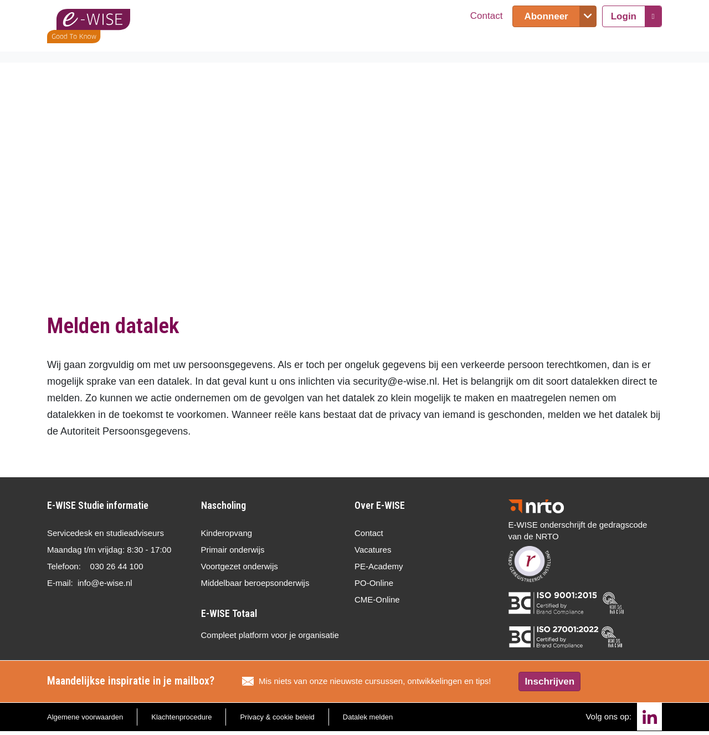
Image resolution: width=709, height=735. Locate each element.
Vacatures (372, 549)
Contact (486, 16)
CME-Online (377, 599)
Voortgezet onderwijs (239, 566)
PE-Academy (378, 566)
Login (623, 16)
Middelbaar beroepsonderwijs (255, 583)
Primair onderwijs (233, 549)
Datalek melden (368, 717)
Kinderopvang (227, 533)
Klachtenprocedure (181, 717)
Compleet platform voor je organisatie (270, 635)
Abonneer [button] (546, 16)
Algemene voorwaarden (85, 717)
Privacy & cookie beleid (277, 717)
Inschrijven (549, 681)
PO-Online (373, 583)
